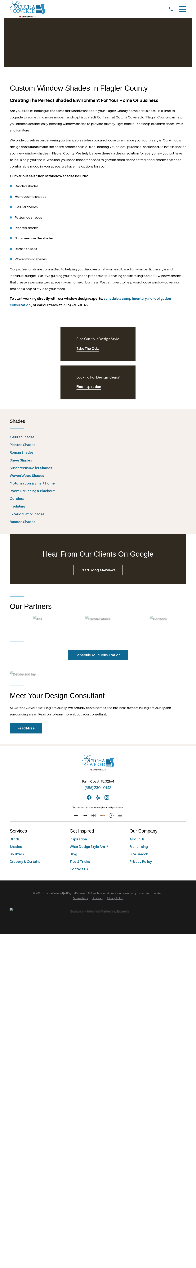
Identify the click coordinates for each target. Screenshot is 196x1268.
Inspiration (78, 839)
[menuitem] (98, 437)
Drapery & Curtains (25, 861)
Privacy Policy (141, 861)
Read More (26, 728)
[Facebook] (89, 797)
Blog (73, 854)
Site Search (139, 854)
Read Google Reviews (98, 570)
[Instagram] (107, 797)
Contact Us (79, 869)
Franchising (139, 846)
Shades (16, 846)
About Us (137, 839)
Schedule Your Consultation (98, 655)
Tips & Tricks (80, 861)
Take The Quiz (87, 348)
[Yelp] (98, 797)
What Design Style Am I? (89, 846)
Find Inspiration (88, 386)
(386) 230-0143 (98, 787)
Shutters (17, 854)
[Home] (27, 9)
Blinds (15, 839)
